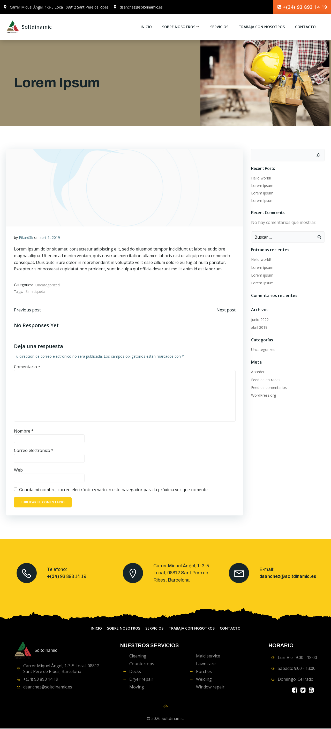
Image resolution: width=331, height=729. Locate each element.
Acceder (258, 371)
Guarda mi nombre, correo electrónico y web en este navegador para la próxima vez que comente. (113, 489)
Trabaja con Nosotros (262, 27)
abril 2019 (259, 327)
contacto (305, 27)
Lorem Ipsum (262, 200)
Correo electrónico (34, 450)
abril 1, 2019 (50, 237)
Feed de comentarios (269, 387)
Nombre (24, 431)
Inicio (146, 27)
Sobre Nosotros (181, 27)
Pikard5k (26, 237)
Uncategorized (47, 285)
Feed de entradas (265, 379)
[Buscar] (318, 155)
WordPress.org (263, 395)
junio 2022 (260, 319)
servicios (219, 27)
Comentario (27, 367)
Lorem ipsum (262, 185)
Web (18, 470)
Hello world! (261, 178)
